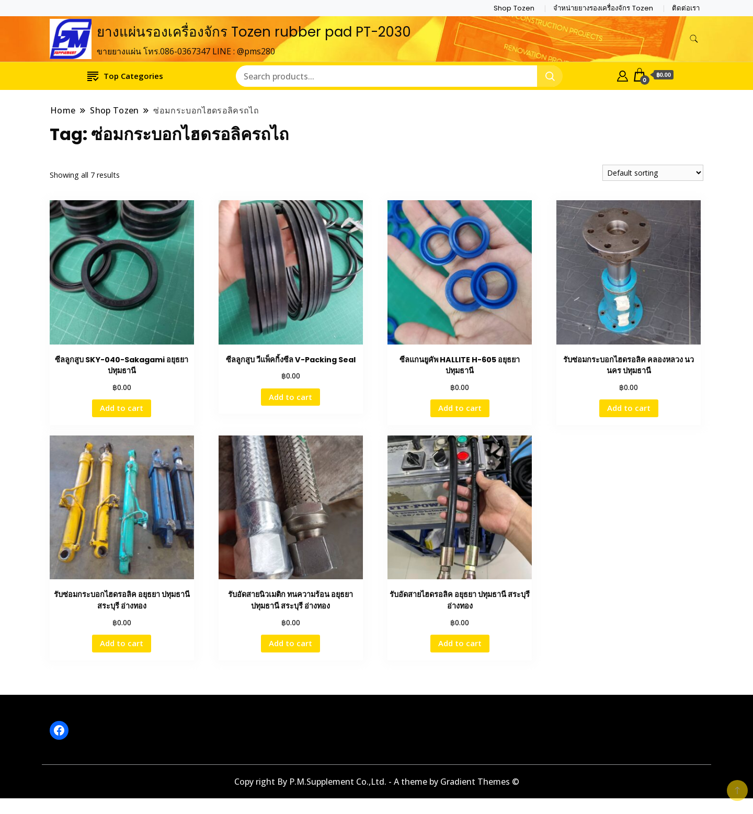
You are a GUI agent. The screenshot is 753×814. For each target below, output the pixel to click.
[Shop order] (652, 173)
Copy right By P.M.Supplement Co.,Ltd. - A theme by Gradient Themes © (376, 781)
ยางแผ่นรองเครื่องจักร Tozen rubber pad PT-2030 (254, 31)
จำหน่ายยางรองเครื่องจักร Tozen (603, 8)
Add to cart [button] (121, 408)
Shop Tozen (514, 8)
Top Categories (125, 75)
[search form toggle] (693, 39)
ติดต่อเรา (686, 8)
